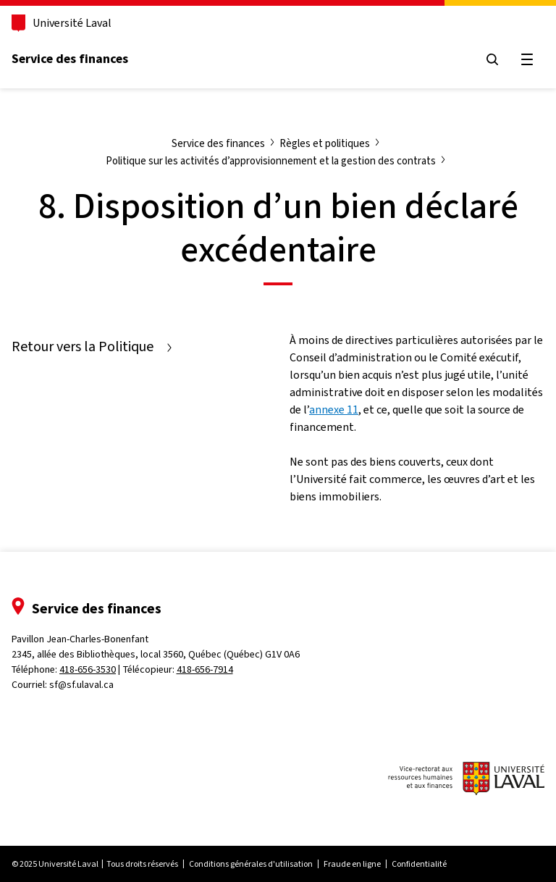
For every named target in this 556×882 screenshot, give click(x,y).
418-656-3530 (87, 669)
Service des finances (70, 58)
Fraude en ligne (352, 864)
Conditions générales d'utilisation (251, 864)
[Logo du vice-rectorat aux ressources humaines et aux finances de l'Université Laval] (466, 780)
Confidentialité (419, 864)
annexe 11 (333, 409)
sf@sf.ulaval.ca (81, 685)
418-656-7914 (205, 669)
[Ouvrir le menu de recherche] (492, 59)
